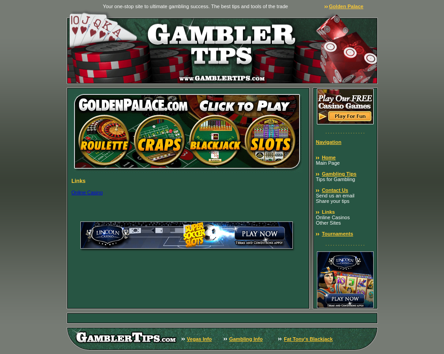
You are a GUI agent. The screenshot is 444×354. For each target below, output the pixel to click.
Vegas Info (199, 339)
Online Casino (87, 192)
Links (328, 212)
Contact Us (335, 190)
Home (329, 157)
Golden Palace (346, 6)
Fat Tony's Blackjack (308, 339)
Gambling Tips (339, 174)
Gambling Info (246, 339)
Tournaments (337, 233)
